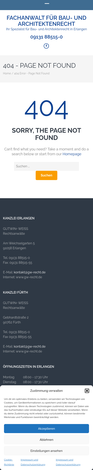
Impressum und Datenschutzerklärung (33, 462)
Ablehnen (46, 440)
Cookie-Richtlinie (9, 462)
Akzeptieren (46, 428)
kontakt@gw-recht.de (29, 272)
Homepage (72, 154)
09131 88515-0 (46, 36)
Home (7, 73)
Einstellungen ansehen (46, 451)
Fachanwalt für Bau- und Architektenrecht (46, 21)
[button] (87, 391)
